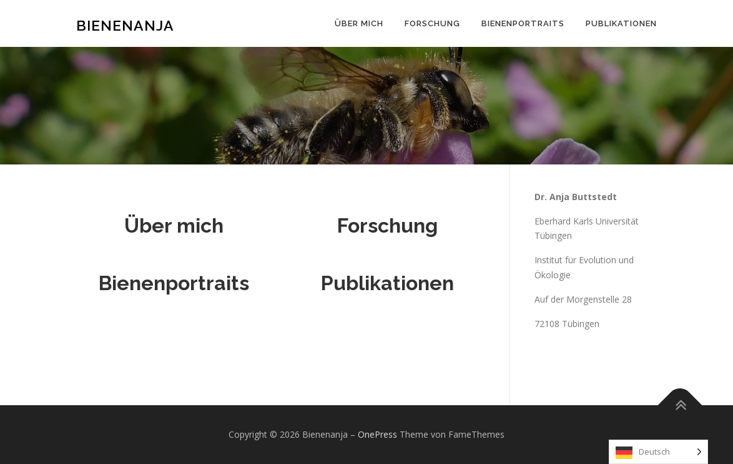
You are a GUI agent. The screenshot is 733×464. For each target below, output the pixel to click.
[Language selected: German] (658, 452)
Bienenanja (125, 25)
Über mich (359, 23)
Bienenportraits (522, 23)
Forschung (432, 23)
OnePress (377, 434)
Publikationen (621, 23)
